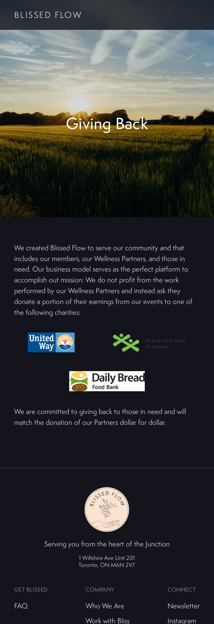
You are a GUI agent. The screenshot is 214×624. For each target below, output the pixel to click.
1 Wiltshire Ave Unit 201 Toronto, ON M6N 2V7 (107, 561)
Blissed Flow (48, 15)
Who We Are (105, 605)
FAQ (21, 605)
